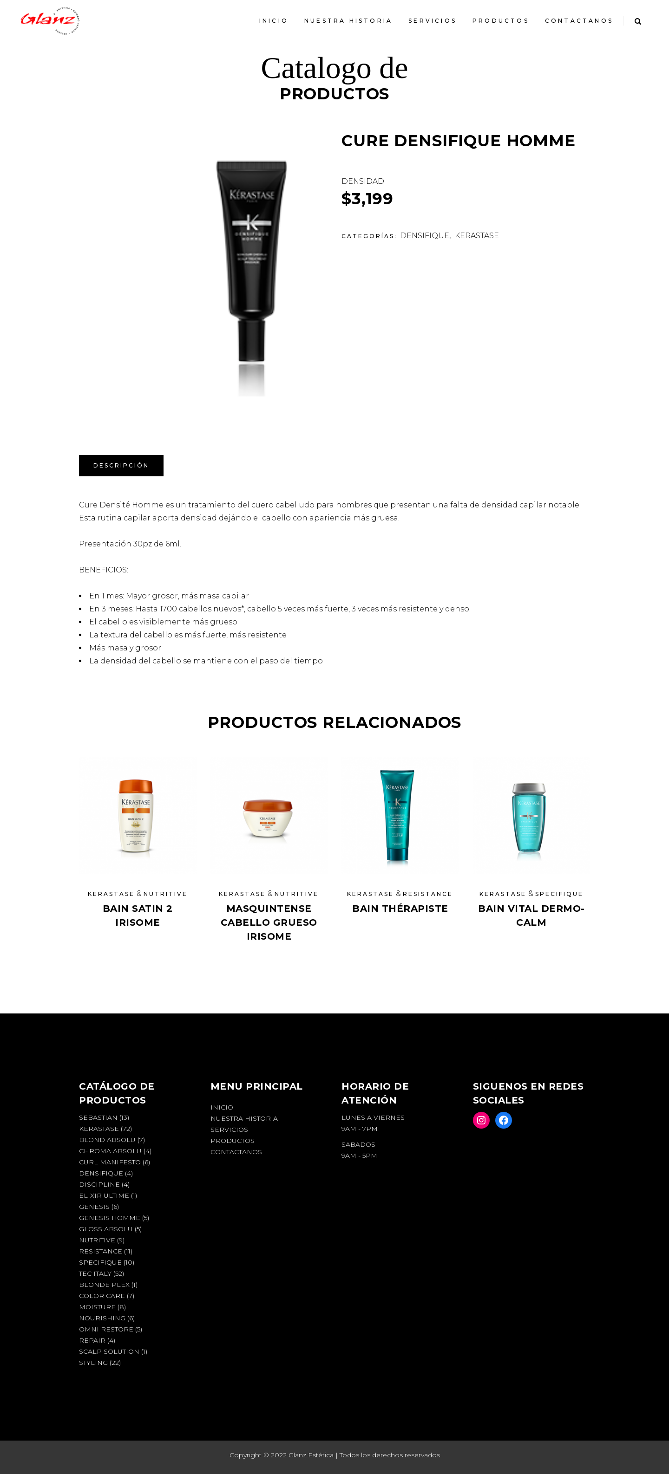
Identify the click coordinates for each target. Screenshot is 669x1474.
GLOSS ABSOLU (106, 1229)
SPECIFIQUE (559, 893)
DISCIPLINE (99, 1184)
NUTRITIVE (166, 893)
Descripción (121, 465)
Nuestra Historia (244, 1118)
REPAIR (92, 1340)
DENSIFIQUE (424, 235)
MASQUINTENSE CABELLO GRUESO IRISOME (269, 922)
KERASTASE (477, 235)
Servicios (229, 1129)
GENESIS (94, 1206)
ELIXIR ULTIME (104, 1195)
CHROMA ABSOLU (110, 1151)
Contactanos (236, 1152)
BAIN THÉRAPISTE (400, 908)
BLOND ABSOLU (107, 1140)
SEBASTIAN (98, 1117)
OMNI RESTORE (106, 1329)
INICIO (221, 1107)
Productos (232, 1140)
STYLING (93, 1362)
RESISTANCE (428, 893)
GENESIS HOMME (109, 1218)
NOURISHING (102, 1318)
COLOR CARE (102, 1296)
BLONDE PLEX (104, 1284)
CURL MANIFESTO (110, 1162)
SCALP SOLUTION (109, 1351)
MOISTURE (97, 1307)
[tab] (121, 465)
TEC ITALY (95, 1273)
